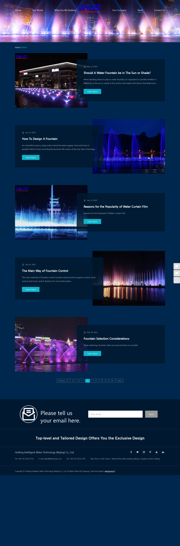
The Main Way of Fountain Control (45, 270)
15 (105, 381)
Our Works (37, 10)
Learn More (92, 91)
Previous (62, 381)
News (140, 10)
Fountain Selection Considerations (106, 338)
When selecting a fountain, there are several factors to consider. (111, 345)
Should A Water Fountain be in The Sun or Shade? (117, 73)
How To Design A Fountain (40, 138)
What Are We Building (65, 10)
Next (119, 381)
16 (112, 381)
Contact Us (159, 10)
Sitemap (86, 471)
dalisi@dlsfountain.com (53, 458)
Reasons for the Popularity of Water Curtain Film (116, 206)
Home (18, 10)
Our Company (119, 10)
